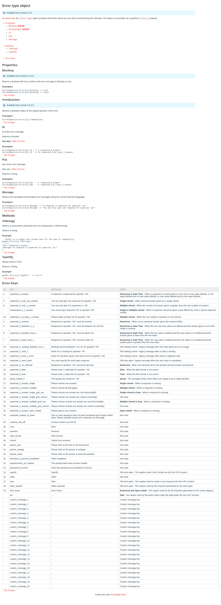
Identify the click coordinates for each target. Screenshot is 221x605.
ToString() (13, 48)
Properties (10, 23)
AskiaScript (9, 18)
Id (9, 32)
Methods (9, 46)
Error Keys (10, 58)
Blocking (17, 26)
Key (10, 36)
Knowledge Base (118, 601)
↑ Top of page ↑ (9, 96)
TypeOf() (13, 52)
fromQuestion (19, 29)
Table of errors (18, 142)
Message (13, 39)
